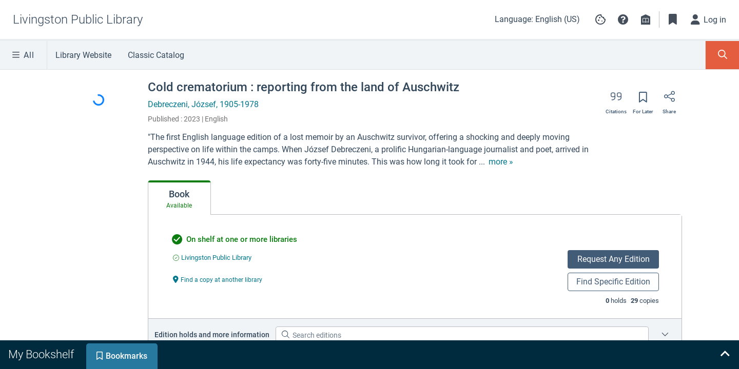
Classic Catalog (156, 55)
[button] (623, 19)
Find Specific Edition (613, 281)
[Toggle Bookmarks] (673, 19)
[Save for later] (643, 100)
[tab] (179, 197)
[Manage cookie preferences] (600, 19)
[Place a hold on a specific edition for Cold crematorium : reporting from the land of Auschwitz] (665, 335)
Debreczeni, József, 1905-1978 (203, 104)
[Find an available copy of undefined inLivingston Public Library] (212, 257)
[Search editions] (462, 335)
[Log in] (708, 19)
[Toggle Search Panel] (722, 55)
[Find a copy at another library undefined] (217, 279)
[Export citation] (616, 100)
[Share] (669, 100)
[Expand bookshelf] (724, 354)
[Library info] (645, 19)
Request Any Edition (613, 259)
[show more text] (501, 162)
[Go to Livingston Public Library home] (77, 19)
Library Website (83, 55)
